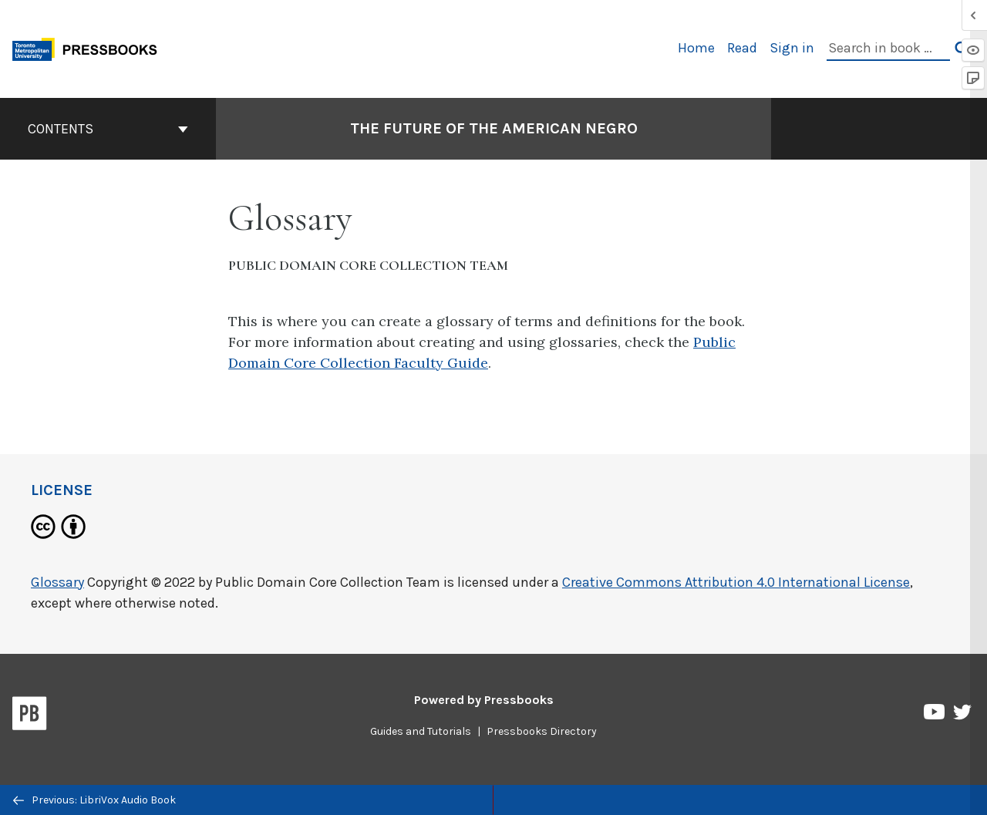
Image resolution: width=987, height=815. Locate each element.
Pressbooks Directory (542, 731)
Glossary (57, 582)
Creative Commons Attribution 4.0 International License (736, 582)
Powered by (484, 699)
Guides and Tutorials (420, 731)
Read (742, 47)
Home (696, 47)
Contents (108, 128)
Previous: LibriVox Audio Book (94, 800)
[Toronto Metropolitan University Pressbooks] (90, 47)
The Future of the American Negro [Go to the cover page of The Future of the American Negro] (494, 128)
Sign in (792, 47)
